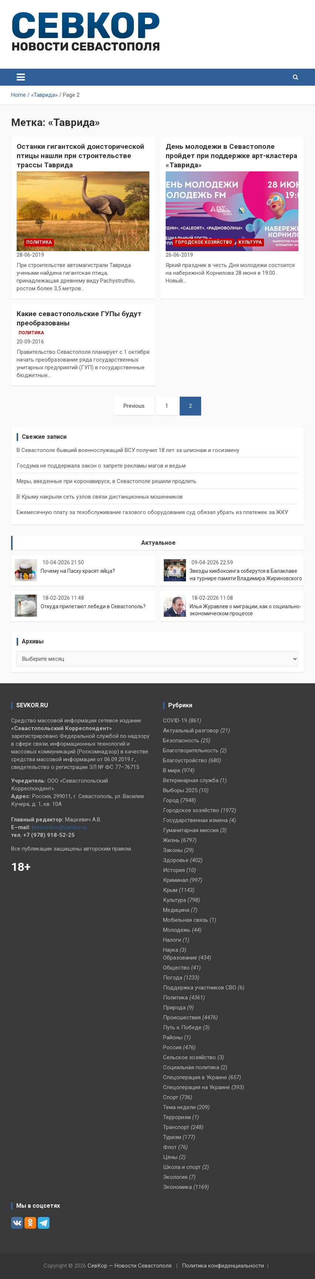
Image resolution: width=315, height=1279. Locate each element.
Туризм (172, 1137)
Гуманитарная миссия (191, 830)
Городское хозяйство (203, 242)
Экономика (177, 1187)
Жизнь (171, 840)
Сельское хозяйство (189, 1057)
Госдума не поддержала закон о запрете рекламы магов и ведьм (101, 465)
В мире (171, 770)
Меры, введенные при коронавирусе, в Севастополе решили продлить (106, 481)
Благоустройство (185, 760)
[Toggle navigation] (20, 77)
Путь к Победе (182, 1027)
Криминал (175, 880)
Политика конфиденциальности (223, 1265)
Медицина (176, 910)
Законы (173, 850)
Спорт (170, 1097)
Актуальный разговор (191, 730)
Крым (170, 890)
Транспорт (176, 1127)
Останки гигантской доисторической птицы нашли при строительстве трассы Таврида (80, 155)
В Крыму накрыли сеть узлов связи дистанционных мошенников (100, 496)
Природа (174, 1007)
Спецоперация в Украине (195, 1077)
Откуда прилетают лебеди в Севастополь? (93, 606)
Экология (175, 1177)
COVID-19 (175, 720)
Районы (173, 1037)
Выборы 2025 (180, 790)
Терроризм (177, 1117)
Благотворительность (191, 750)
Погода (172, 977)
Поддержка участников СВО (199, 987)
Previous (134, 406)
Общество (176, 967)
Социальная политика (191, 1067)
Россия (172, 1047)
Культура (250, 242)
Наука (170, 950)
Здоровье (176, 860)
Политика (39, 242)
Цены (170, 1157)
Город (171, 800)
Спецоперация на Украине (196, 1087)
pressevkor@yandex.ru (59, 827)
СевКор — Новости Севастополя (130, 1265)
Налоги (172, 940)
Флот (170, 1147)
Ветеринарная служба (191, 780)
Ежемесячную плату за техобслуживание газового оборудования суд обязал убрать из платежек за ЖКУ (152, 512)
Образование (180, 957)
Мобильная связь (185, 920)
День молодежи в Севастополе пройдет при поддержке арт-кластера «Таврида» (231, 155)
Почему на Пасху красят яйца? (78, 571)
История (174, 870)
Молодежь (176, 930)
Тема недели (179, 1107)
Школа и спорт (182, 1167)
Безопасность (181, 740)
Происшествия (182, 1017)
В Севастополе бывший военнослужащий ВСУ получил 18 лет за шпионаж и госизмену (128, 450)
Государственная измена (195, 820)
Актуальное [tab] (158, 542)
